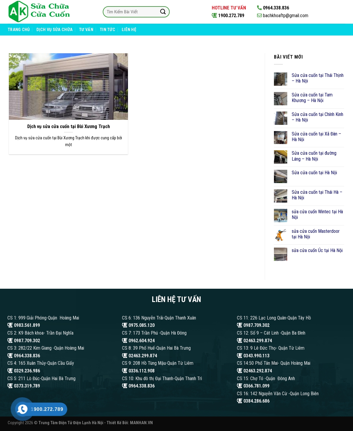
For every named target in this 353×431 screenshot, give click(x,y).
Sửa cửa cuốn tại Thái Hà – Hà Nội (317, 195)
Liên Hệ (129, 29)
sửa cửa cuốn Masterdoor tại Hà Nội (316, 234)
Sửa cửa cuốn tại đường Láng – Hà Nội (314, 156)
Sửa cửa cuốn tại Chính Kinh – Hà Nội (317, 117)
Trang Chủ (19, 29)
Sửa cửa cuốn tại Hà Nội (314, 172)
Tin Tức (107, 29)
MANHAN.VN (141, 422)
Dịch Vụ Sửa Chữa (54, 29)
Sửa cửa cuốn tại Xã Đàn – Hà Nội (316, 136)
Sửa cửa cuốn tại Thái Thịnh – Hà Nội (318, 78)
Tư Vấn (86, 29)
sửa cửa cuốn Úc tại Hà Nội (317, 250)
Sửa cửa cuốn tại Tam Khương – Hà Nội (312, 97)
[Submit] (163, 11)
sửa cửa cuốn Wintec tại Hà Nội (317, 214)
